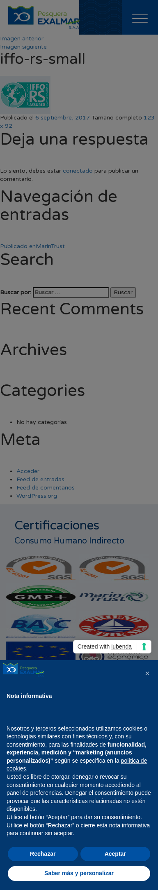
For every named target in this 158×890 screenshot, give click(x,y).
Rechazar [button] (42, 853)
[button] (147, 673)
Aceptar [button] (115, 853)
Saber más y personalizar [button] (79, 873)
